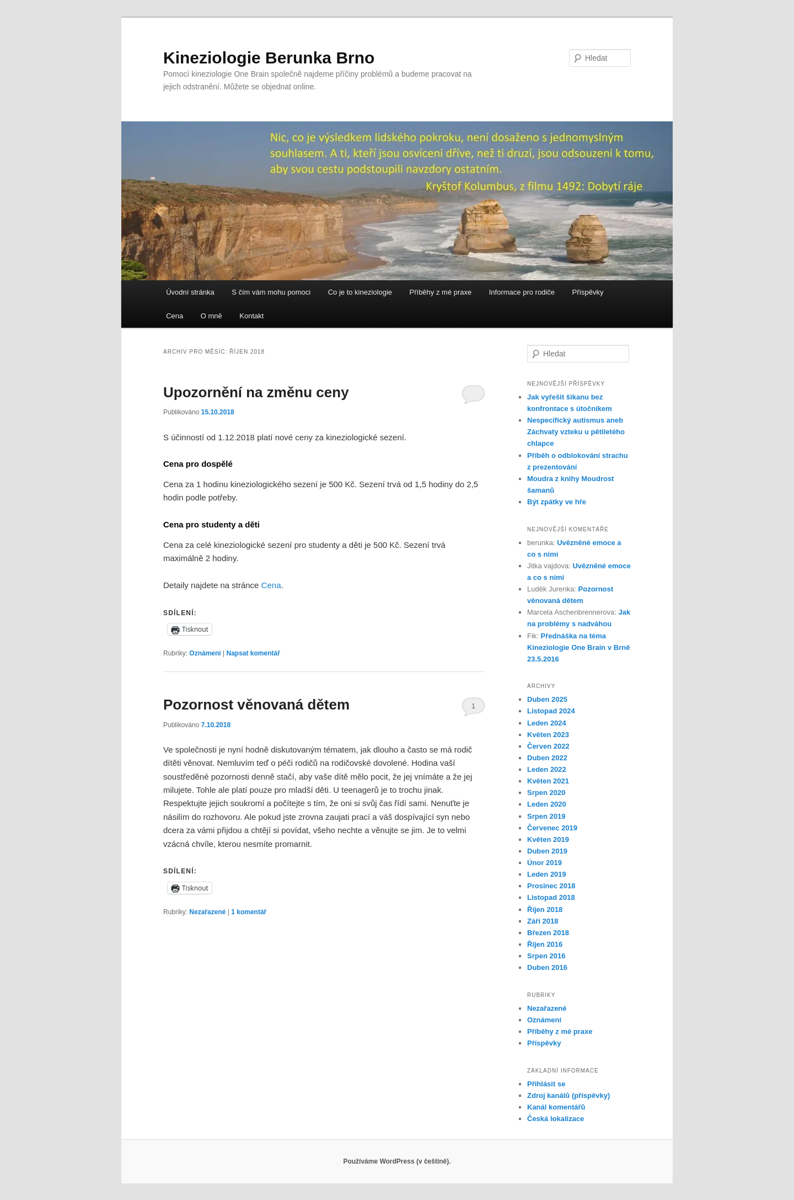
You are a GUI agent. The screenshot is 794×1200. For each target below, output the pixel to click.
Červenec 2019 (552, 828)
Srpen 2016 (546, 956)
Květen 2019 (548, 839)
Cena (174, 316)
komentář (248, 912)
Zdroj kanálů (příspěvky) (568, 1095)
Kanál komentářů (556, 1107)
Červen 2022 (548, 746)
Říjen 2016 (544, 944)
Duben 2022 (547, 758)
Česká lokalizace (555, 1118)
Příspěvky (587, 292)
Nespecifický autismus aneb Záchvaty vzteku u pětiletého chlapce (576, 431)
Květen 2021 (548, 781)
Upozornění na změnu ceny (256, 392)
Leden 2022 (546, 769)
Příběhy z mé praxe (441, 292)
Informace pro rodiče (522, 292)
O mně (211, 316)
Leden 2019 (546, 874)
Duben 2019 (547, 851)
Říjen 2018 (544, 909)
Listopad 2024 (551, 711)
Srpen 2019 (546, 816)
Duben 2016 (547, 967)
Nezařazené (207, 912)
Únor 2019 (544, 862)
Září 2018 (542, 921)
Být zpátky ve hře (556, 502)
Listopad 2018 (551, 897)
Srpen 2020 (546, 792)
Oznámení (205, 653)
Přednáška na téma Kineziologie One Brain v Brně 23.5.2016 (578, 647)
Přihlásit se (546, 1084)
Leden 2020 (546, 804)
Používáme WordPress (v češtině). (396, 1161)
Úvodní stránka (190, 292)
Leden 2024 (546, 723)
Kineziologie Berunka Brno (268, 58)
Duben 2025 (547, 699)
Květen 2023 (548, 734)
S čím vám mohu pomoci (271, 292)
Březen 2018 (548, 933)
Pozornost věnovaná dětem (256, 704)
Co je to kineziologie (360, 292)
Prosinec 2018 (551, 886)
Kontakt (251, 316)
